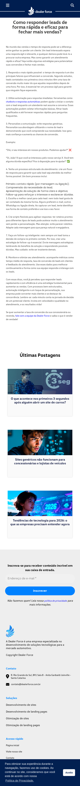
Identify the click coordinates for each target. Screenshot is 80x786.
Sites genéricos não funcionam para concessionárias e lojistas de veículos (40, 461)
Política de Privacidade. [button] (19, 780)
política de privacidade (55, 600)
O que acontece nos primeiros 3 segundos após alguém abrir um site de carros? (40, 400)
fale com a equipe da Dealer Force (32, 315)
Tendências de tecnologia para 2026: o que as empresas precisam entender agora (40, 522)
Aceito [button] (69, 772)
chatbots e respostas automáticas (23, 101)
